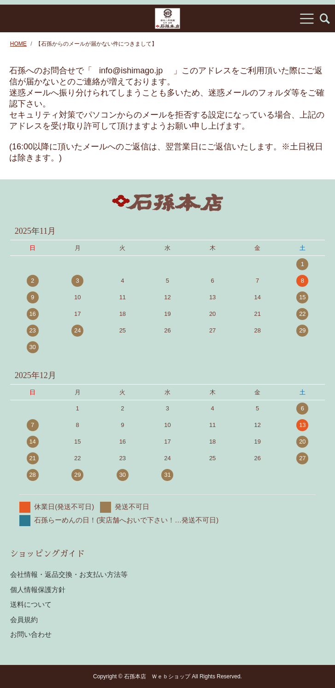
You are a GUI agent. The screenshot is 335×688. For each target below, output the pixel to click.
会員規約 (24, 619)
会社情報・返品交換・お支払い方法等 (69, 574)
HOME (18, 44)
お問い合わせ (31, 634)
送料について (31, 604)
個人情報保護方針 (37, 589)
